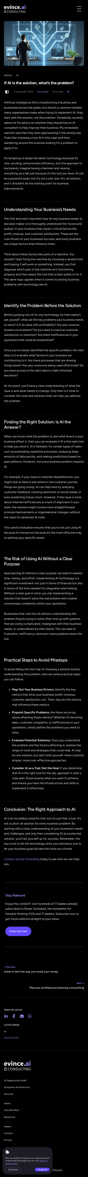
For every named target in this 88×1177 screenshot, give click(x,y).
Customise (13, 1169)
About (7, 1103)
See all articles (11, 1037)
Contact (8, 1133)
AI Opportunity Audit (15, 1080)
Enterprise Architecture (16, 1087)
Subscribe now (18, 931)
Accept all (42, 1169)
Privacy (8, 1140)
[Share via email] (22, 1016)
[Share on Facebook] (14, 1016)
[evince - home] (15, 9)
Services (8, 1094)
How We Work (11, 1110)
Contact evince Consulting (21, 859)
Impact (7, 1126)
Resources (9, 1117)
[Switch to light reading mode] (7, 92)
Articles (8, 75)
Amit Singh (42, 91)
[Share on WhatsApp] (30, 1016)
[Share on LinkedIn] (6, 1016)
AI (17, 75)
